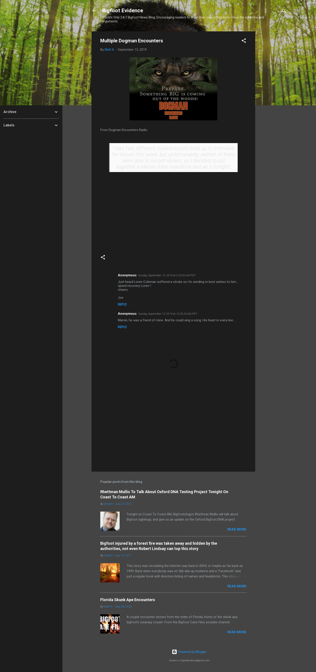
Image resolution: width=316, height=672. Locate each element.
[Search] (284, 12)
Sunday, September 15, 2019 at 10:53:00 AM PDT (167, 313)
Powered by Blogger (189, 652)
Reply (122, 304)
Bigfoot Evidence (122, 10)
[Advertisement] (273, 97)
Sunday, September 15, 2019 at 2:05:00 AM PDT (167, 275)
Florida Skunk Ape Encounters (127, 599)
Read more (236, 529)
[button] (243, 41)
